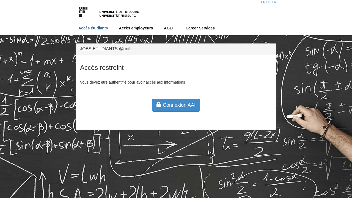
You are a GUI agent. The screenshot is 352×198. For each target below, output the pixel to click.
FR (263, 2)
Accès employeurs (136, 28)
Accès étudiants (93, 28)
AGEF (169, 28)
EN (274, 2)
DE (268, 2)
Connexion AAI (176, 105)
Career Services (200, 28)
